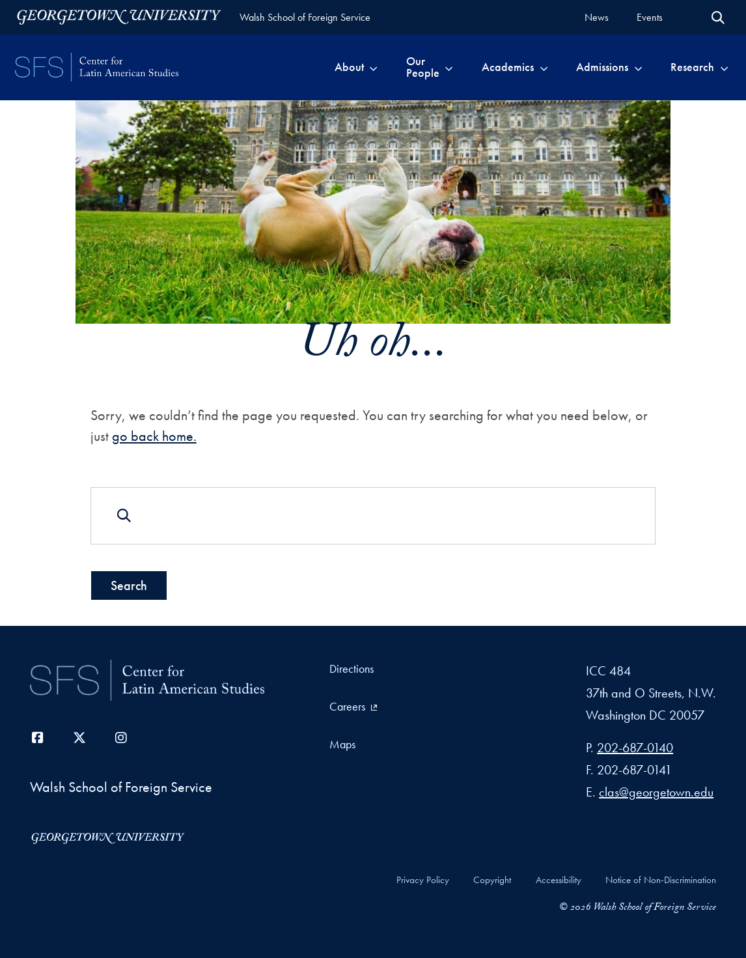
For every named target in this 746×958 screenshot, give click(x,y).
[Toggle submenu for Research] (724, 67)
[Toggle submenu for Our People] (449, 67)
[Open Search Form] (718, 18)
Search (129, 584)
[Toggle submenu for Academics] (544, 67)
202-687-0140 (635, 747)
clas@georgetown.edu (656, 791)
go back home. (154, 436)
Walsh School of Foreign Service (305, 17)
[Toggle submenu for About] (373, 67)
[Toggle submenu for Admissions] (638, 67)
